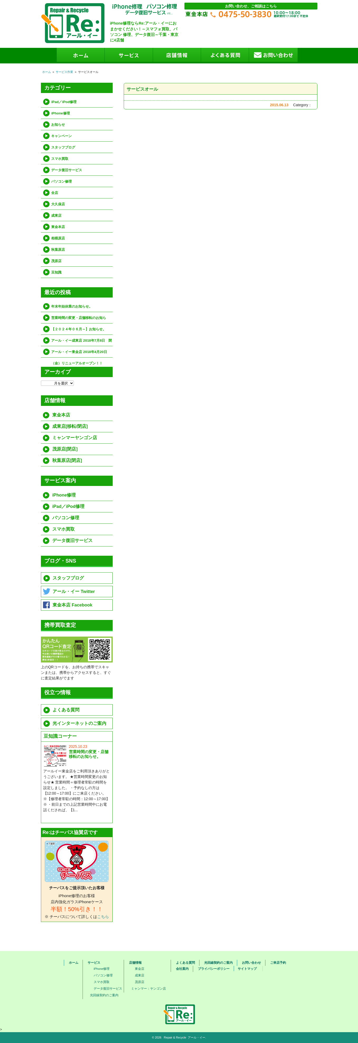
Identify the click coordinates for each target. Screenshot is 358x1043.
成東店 (56, 215)
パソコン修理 (61, 181)
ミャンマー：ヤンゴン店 (148, 988)
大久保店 (58, 204)
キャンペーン (61, 136)
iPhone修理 (60, 113)
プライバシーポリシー (214, 969)
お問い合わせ (251, 963)
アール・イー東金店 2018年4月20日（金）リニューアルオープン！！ (79, 354)
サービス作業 (64, 71)
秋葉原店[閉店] (67, 460)
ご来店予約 (278, 963)
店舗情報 (135, 963)
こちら (103, 916)
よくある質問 (65, 709)
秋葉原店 (58, 250)
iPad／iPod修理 (64, 102)
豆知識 (56, 272)
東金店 (139, 968)
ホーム (46, 71)
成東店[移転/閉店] (70, 426)
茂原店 (56, 261)
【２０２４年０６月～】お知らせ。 (78, 329)
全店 (54, 193)
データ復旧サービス (66, 170)
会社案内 (182, 969)
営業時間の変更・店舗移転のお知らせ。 (78, 319)
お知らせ (58, 125)
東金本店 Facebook (72, 605)
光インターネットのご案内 (79, 723)
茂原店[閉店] (65, 449)
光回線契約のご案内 (104, 995)
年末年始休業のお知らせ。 (71, 306)
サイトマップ (247, 969)
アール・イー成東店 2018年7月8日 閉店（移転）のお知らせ (81, 342)
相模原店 (58, 238)
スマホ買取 (59, 159)
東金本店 (58, 227)
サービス (94, 963)
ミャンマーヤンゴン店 (74, 437)
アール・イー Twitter (73, 591)
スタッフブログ (63, 147)
